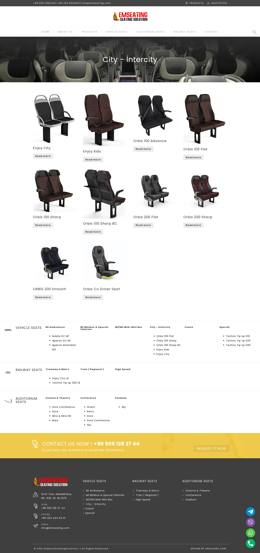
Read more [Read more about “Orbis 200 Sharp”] (193, 225)
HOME (46, 31)
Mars (55, 420)
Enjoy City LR (60, 378)
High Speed (143, 499)
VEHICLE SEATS (117, 31)
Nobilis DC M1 (60, 336)
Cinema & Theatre (198, 490)
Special (90, 513)
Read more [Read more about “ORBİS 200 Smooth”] (43, 297)
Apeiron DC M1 (61, 340)
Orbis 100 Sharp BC (169, 345)
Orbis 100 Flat (165, 336)
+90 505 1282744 (44, 3)
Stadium (191, 499)
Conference (193, 495)
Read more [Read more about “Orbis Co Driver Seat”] (93, 297)
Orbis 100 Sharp (167, 340)
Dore (55, 411)
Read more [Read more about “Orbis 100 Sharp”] (43, 225)
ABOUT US (65, 31)
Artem (91, 407)
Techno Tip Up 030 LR (66, 382)
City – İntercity (96, 504)
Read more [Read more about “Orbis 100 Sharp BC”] (93, 231)
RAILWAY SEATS (185, 31)
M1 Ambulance (95, 490)
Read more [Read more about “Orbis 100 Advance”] (143, 149)
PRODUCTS (197, 3)
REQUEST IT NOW (211, 448)
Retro (90, 411)
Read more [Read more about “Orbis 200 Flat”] (143, 225)
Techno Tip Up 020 (238, 340)
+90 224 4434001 (68, 3)
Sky (89, 425)
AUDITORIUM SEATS (151, 31)
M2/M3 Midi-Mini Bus (99, 499)
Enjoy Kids (163, 349)
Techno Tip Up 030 (238, 345)
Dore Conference (63, 407)
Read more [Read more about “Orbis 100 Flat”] (193, 157)
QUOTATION (219, 3)
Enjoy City (163, 354)
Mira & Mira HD (61, 416)
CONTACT (212, 31)
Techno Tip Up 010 (238, 336)
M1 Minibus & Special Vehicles (105, 495)
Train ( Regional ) (147, 495)
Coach (89, 508)
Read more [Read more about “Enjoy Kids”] (93, 159)
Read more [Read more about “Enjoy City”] (43, 156)
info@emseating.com (96, 3)
